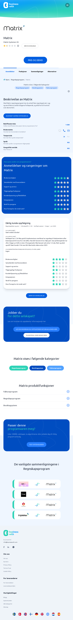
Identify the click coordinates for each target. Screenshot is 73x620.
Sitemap (5, 607)
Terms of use (7, 568)
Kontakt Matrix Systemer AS (17, 116)
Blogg (5, 597)
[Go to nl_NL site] (53, 614)
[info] (18, 46)
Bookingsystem (37, 88)
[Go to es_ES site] (58, 614)
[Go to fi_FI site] (30, 614)
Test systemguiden (36, 444)
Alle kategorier (7, 604)
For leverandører (8, 583)
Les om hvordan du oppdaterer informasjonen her (36, 329)
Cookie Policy (7, 571)
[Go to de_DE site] (36, 614)
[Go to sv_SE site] (14, 614)
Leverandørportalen (9, 586)
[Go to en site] (47, 614)
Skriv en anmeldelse (30, 46)
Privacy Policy (7, 565)
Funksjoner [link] (23, 71)
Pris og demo (35, 60)
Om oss (5, 558)
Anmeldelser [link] (10, 71)
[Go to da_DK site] (19, 614)
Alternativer (52, 71)
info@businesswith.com (10, 542)
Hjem (7, 80)
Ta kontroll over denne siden (36, 335)
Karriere (5, 561)
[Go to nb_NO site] (25, 614)
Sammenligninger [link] (37, 71)
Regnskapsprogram (17, 80)
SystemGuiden (7, 600)
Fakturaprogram (51, 88)
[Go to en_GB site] (42, 614)
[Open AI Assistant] (13, 547)
